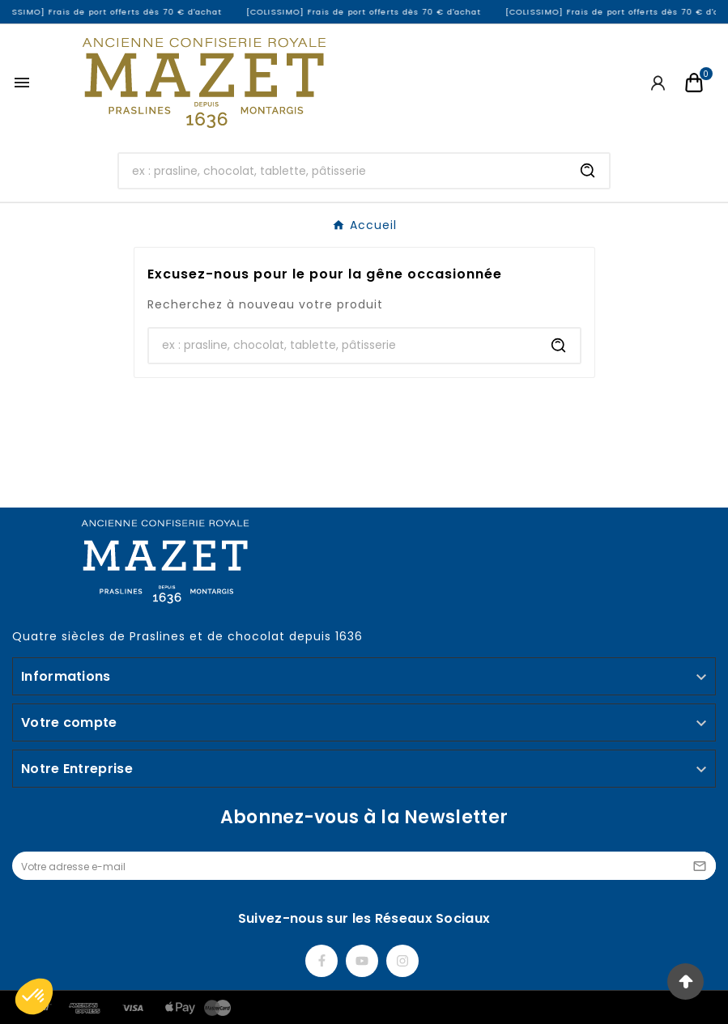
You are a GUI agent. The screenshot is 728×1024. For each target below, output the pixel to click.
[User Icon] (658, 83)
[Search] (588, 171)
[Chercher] (342, 171)
